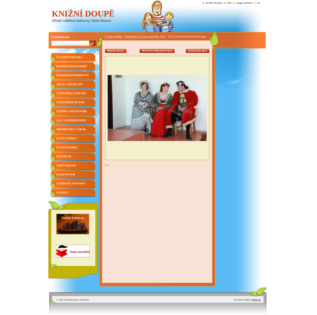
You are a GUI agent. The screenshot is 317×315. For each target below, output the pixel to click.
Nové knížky (67, 138)
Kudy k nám (66, 174)
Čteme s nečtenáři (72, 111)
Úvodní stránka (113, 36)
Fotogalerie (67, 147)
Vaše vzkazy (66, 165)
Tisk (229, 2)
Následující (197, 50)
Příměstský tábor (71, 129)
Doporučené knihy (72, 66)
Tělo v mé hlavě (70, 84)
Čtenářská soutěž (71, 93)
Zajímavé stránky (71, 183)
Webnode (256, 299)
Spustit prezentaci (157, 50)
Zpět (106, 165)
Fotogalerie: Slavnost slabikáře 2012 (145, 36)
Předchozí (115, 50)
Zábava (62, 192)
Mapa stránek (244, 2)
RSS (258, 2)
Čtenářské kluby (71, 102)
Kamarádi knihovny (73, 75)
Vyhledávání (60, 37)
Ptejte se (64, 156)
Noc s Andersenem (71, 120)
